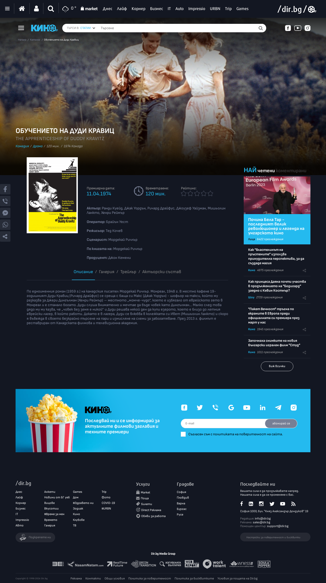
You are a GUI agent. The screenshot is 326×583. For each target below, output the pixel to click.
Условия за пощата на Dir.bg (237, 578)
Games (77, 492)
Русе (180, 514)
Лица (251, 239)
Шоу (251, 297)
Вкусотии (51, 508)
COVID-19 (108, 503)
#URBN (106, 508)
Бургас (182, 509)
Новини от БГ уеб (57, 497)
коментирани (291, 171)
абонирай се (281, 423)
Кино (251, 270)
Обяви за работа (153, 516)
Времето (50, 520)
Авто (20, 525)
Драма (37, 146)
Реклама (76, 578)
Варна (181, 503)
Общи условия (115, 578)
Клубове (79, 520)
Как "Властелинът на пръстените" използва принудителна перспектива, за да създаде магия (276, 256)
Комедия (22, 146)
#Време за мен (54, 514)
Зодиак (78, 508)
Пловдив (183, 498)
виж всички (277, 366)
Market (145, 493)
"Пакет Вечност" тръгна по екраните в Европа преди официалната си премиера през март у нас (274, 316)
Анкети (49, 492)
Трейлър (128, 271)
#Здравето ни (83, 503)
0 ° (68, 8)
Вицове (49, 503)
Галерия (106, 271)
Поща (145, 498)
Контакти (93, 578)
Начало (22, 39)
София (181, 492)
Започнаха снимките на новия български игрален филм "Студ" (274, 343)
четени (266, 171)
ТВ (74, 525)
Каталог (35, 39)
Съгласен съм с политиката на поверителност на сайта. (236, 434)
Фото (106, 497)
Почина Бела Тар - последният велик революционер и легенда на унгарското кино (276, 226)
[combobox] (87, 28)
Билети (146, 504)
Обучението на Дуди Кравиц (61, 39)
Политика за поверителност (149, 578)
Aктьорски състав (161, 271)
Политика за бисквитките (194, 578)
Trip (104, 492)
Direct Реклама (151, 510)
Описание (83, 271)
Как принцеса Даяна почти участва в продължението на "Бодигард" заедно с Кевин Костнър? (277, 286)
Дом (75, 497)
